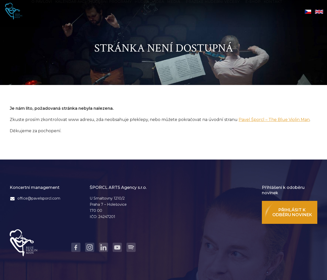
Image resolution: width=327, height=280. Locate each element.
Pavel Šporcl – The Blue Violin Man (274, 119)
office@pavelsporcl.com (38, 198)
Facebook (75, 247)
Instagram (89, 247)
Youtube (117, 247)
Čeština (308, 12)
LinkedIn (103, 247)
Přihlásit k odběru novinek (292, 212)
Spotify (131, 247)
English (319, 12)
